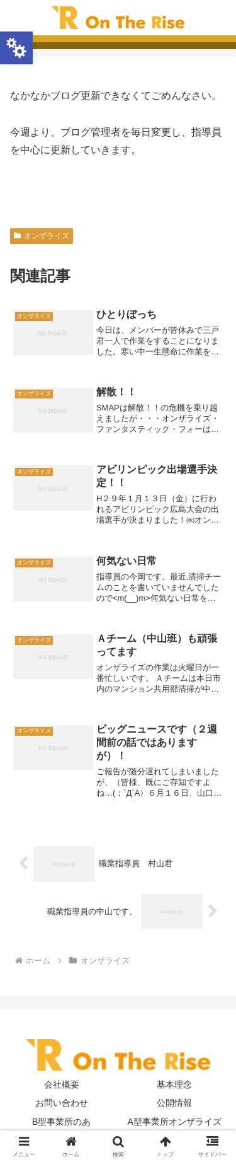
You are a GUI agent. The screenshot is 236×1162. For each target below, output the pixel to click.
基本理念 (174, 1084)
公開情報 (174, 1103)
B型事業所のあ (61, 1122)
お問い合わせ (61, 1103)
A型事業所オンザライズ (175, 1122)
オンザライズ (41, 235)
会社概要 (61, 1084)
